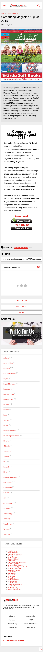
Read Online (21, 224)
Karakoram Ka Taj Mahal (15, 565)
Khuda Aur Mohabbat (14, 568)
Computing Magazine (12, 13)
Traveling (6, 519)
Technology (7, 514)
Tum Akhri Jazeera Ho (15, 584)
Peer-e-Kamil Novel (14, 579)
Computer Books (9, 374)
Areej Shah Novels (13, 553)
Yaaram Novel (12, 587)
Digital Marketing (9, 384)
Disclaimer (12, 620)
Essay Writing (8, 399)
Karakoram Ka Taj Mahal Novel (17, 567)
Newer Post (21, 301)
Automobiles (8, 363)
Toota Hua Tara (12, 583)
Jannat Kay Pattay (13, 564)
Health (5, 425)
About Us (12, 616)
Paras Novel (11, 576)
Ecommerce (7, 389)
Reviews (6, 493)
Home (2, 13)
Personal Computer (10, 477)
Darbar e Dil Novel (13, 559)
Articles (6, 358)
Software (6, 508)
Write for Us (31, 627)
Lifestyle (6, 467)
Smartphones (8, 503)
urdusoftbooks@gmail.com (13, 640)
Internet (6, 457)
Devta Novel (11, 560)
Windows (6, 534)
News (5, 472)
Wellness (6, 529)
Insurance (7, 451)
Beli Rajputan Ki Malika (15, 556)
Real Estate (7, 488)
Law (4, 462)
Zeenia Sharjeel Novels (15, 589)
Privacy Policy (12, 624)
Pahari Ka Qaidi (12, 575)
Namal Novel (12, 573)
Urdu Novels (7, 524)
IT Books (6, 446)
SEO (5, 498)
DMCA (31, 620)
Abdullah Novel (12, 551)
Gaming (6, 420)
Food (5, 415)
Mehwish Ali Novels (14, 570)
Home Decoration (10, 431)
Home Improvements (11, 436)
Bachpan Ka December (15, 554)
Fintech (6, 410)
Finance (6, 405)
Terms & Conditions (30, 624)
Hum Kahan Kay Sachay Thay (17, 562)
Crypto (5, 379)
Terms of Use (12, 627)
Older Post (21, 307)
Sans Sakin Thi (12, 581)
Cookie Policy (30, 616)
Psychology (7, 483)
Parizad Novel (12, 578)
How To (6, 441)
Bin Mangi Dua (12, 557)
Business (6, 368)
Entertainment (8, 394)
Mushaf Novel (12, 572)
